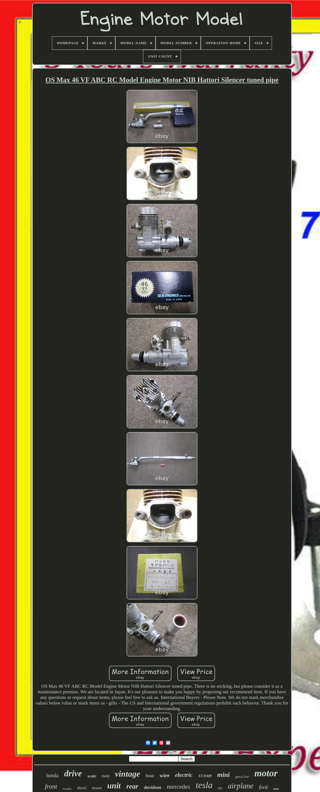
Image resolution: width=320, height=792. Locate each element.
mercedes (178, 786)
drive (73, 773)
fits (220, 788)
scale (92, 776)
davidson (152, 787)
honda (52, 775)
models (67, 788)
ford (263, 787)
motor (266, 773)
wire (164, 775)
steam (205, 776)
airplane (241, 786)
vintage (127, 773)
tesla (204, 785)
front (51, 786)
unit (114, 785)
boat (150, 775)
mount (97, 788)
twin (105, 776)
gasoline (242, 777)
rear (132, 786)
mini (223, 774)
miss (276, 788)
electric (184, 775)
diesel (81, 788)
